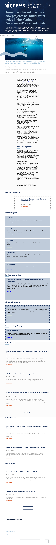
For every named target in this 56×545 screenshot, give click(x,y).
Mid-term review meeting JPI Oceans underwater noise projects (26, 445)
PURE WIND (10, 217)
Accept (41, 541)
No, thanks (45, 541)
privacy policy (22, 520)
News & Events (6, 35)
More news (28, 503)
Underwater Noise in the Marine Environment (20, 309)
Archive (7, 528)
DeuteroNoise (11, 252)
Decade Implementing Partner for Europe (25, 81)
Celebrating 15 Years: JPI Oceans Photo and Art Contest (23, 468)
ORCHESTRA (11, 264)
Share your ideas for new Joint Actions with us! (20, 486)
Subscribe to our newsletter (14, 514)
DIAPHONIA (10, 240)
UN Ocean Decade (12, 334)
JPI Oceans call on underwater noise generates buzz (22, 375)
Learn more (9, 222)
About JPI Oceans (10, 526)
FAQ (7, 529)
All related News (28, 412)
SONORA (9, 228)
